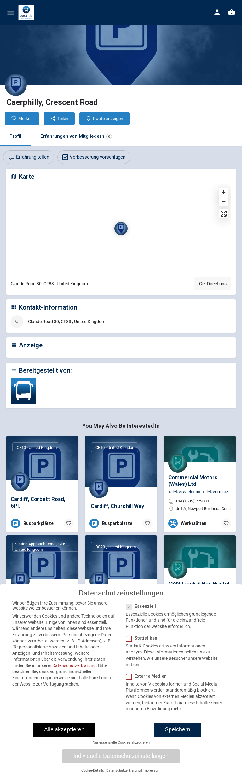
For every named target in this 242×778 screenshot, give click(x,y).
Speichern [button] (177, 735)
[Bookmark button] (69, 523)
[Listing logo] (16, 85)
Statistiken (143, 643)
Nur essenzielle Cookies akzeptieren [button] (121, 748)
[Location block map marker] (121, 228)
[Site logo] (27, 12)
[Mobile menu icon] (10, 13)
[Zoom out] (223, 201)
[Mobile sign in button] (217, 12)
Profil (15, 136)
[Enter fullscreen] (223, 213)
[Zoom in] (223, 192)
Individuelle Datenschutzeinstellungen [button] (121, 761)
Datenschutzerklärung (74, 671)
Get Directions (213, 283)
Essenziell (143, 611)
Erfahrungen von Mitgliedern (76, 136)
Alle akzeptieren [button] (64, 735)
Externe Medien (148, 681)
